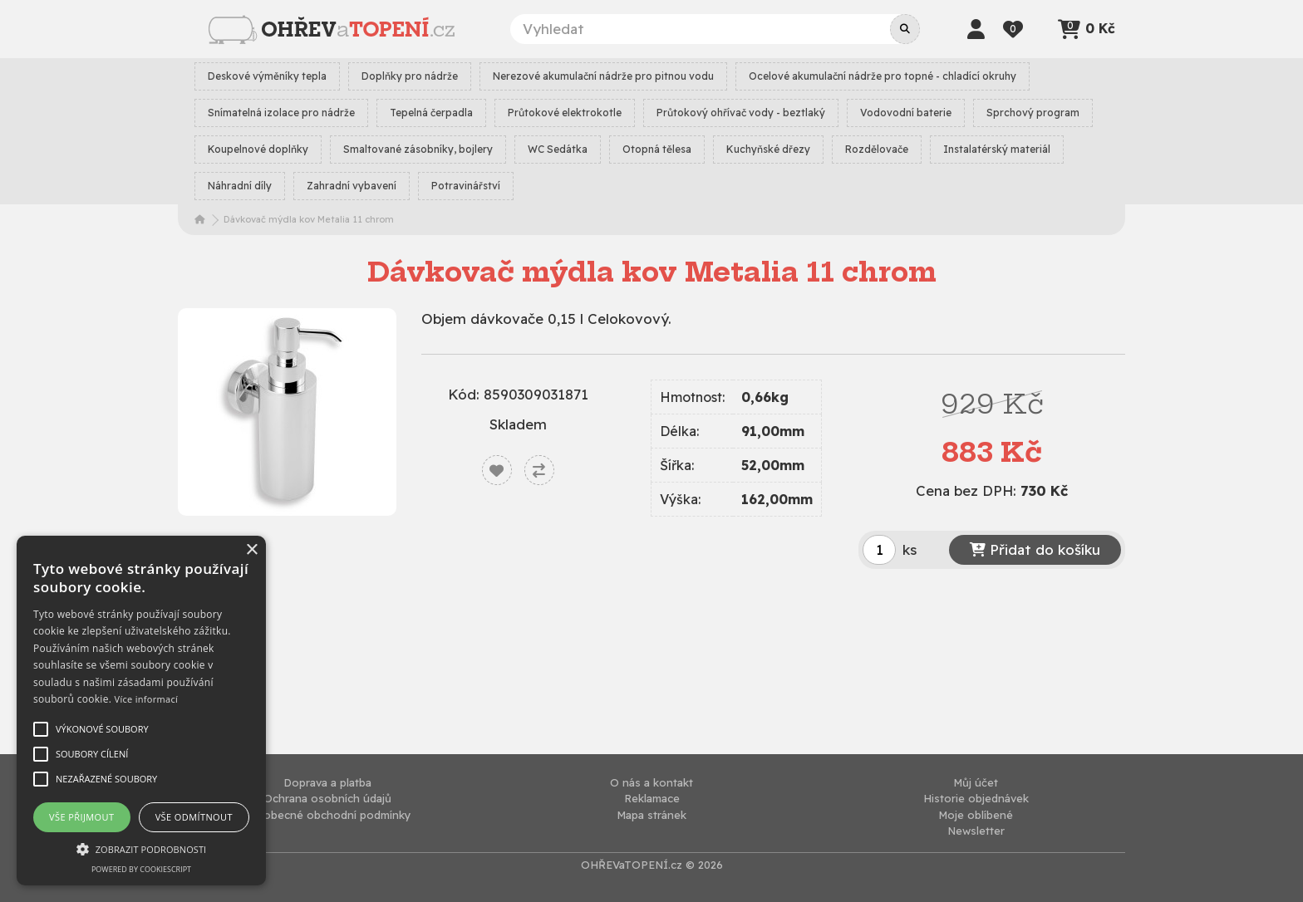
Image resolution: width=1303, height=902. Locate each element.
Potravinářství (465, 185)
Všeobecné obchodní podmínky (327, 814)
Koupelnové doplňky (258, 149)
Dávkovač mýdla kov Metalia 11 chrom (309, 219)
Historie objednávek (976, 798)
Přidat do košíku (1035, 549)
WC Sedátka (558, 149)
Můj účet (975, 782)
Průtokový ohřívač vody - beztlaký (740, 112)
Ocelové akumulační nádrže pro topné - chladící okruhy (882, 76)
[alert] (141, 710)
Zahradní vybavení (351, 185)
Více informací (147, 699)
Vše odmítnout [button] (194, 817)
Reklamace (652, 798)
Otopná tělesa (656, 149)
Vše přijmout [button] (81, 817)
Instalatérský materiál (996, 149)
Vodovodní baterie (905, 112)
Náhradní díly (240, 185)
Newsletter (976, 830)
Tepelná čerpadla (431, 112)
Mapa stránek (651, 814)
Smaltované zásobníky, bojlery (418, 149)
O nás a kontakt (651, 782)
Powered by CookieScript (141, 869)
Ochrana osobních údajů (327, 798)
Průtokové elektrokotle (565, 112)
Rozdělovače (876, 149)
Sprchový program (1032, 112)
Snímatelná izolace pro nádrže (281, 112)
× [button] (251, 550)
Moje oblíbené (975, 814)
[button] (141, 849)
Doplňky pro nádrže (409, 76)
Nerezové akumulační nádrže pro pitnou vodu (603, 76)
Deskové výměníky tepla (267, 76)
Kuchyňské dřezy (768, 149)
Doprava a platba (327, 782)
